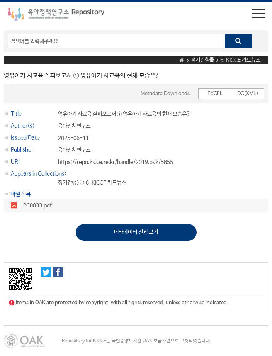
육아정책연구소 (74, 126)
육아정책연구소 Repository (56, 16)
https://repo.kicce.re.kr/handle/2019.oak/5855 (115, 162)
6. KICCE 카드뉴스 (240, 60)
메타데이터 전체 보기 (136, 232)
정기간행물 (202, 60)
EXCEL (215, 94)
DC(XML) (247, 94)
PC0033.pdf (37, 205)
